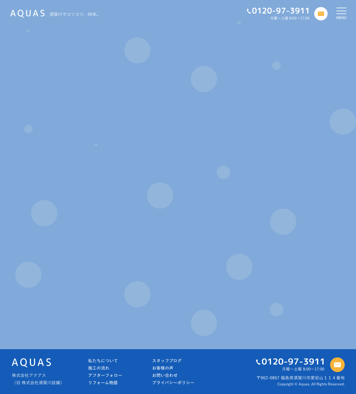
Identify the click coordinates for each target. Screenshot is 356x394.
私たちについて (103, 361)
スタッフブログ (167, 361)
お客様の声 (162, 368)
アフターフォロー (105, 375)
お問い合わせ (165, 375)
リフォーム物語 (103, 383)
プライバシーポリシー (173, 383)
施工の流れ (98, 368)
